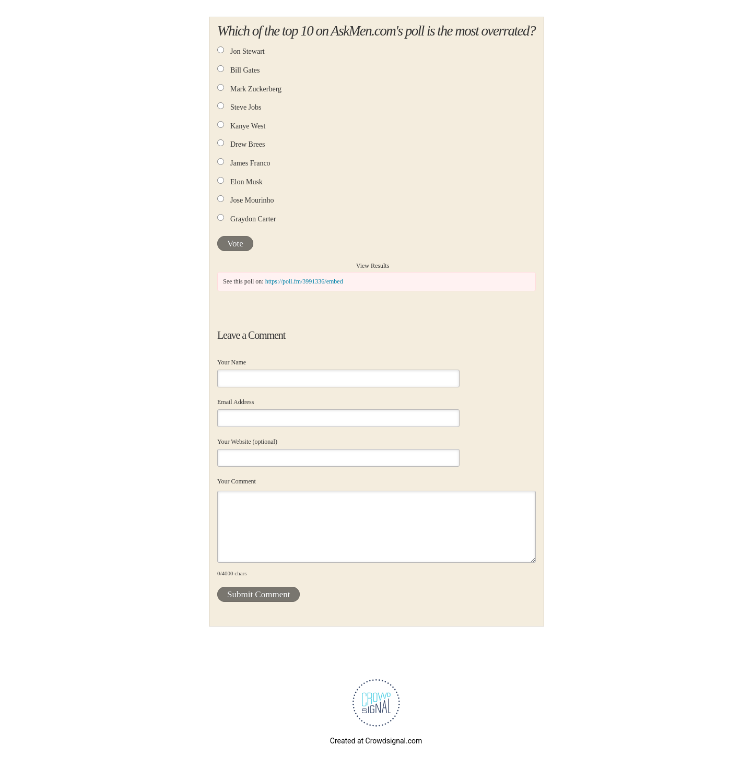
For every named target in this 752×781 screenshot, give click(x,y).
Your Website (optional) (247, 441)
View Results (373, 265)
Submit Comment (258, 594)
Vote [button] (235, 244)
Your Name (231, 362)
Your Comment (236, 481)
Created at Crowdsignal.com (376, 741)
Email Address (235, 402)
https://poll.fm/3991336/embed (304, 281)
